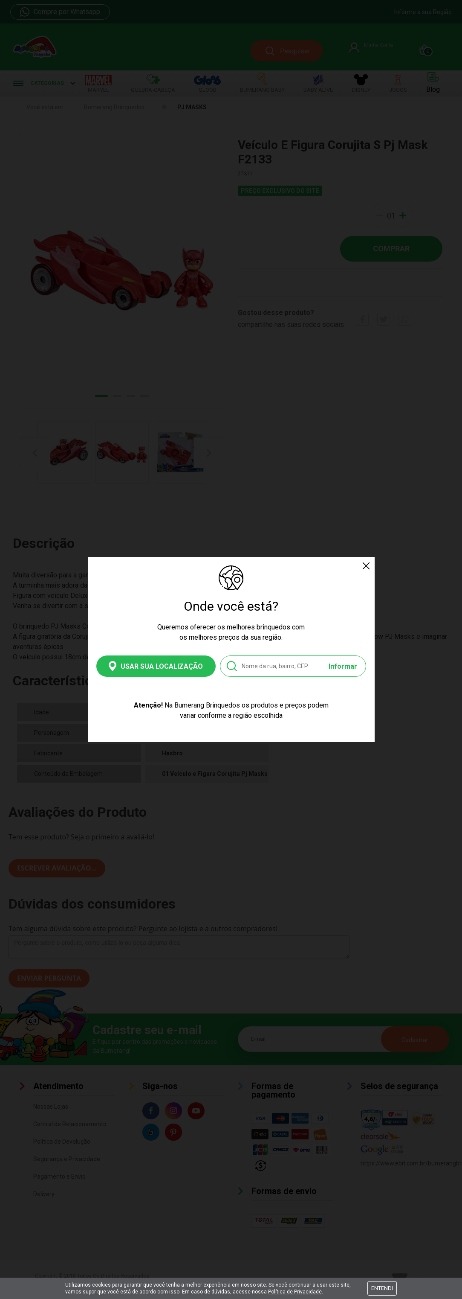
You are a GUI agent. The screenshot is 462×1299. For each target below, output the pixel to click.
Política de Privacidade (295, 1292)
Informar (343, 666)
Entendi (382, 1288)
